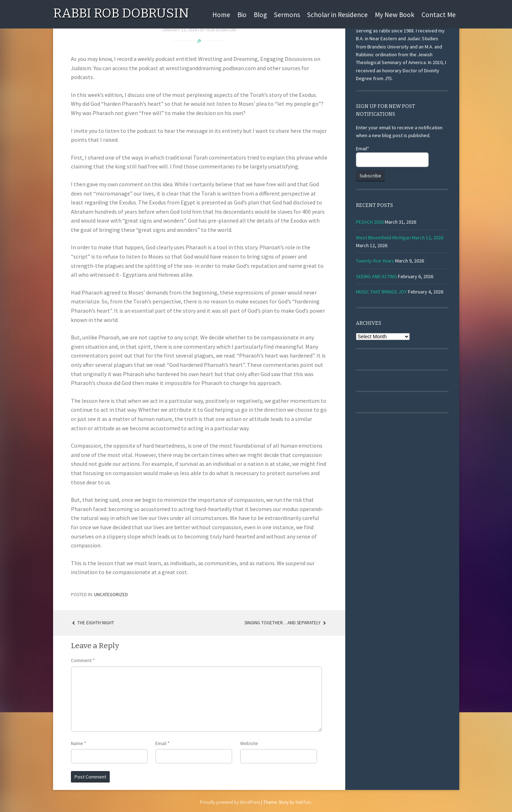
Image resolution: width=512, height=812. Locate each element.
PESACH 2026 (370, 222)
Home (221, 14)
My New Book (394, 14)
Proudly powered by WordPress (230, 802)
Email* (392, 156)
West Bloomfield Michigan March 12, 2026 (399, 237)
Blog (260, 14)
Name (78, 743)
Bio (242, 14)
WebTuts (303, 802)
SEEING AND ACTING (376, 276)
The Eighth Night (92, 623)
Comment (83, 660)
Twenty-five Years (375, 260)
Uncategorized (111, 595)
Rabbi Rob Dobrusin (121, 13)
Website (249, 743)
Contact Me (439, 14)
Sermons (287, 14)
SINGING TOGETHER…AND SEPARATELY (285, 623)
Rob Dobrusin (221, 30)
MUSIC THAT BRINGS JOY (381, 291)
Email (162, 743)
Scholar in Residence (337, 14)
